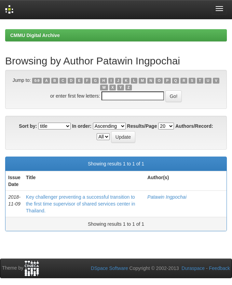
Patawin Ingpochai (166, 197)
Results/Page (142, 126)
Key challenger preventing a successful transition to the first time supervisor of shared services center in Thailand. (80, 203)
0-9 (37, 80)
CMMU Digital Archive (35, 35)
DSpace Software (109, 268)
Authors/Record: (194, 126)
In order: (82, 126)
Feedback (219, 268)
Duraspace (193, 268)
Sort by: (28, 126)
